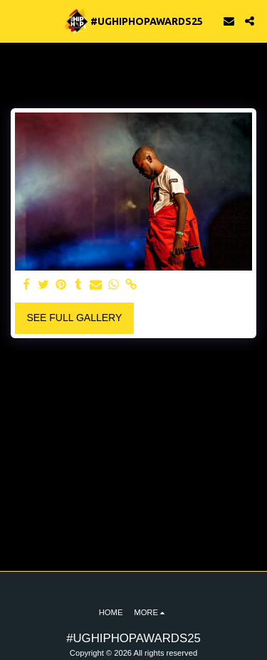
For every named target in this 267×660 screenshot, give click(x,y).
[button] (16, 20)
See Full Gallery (74, 317)
